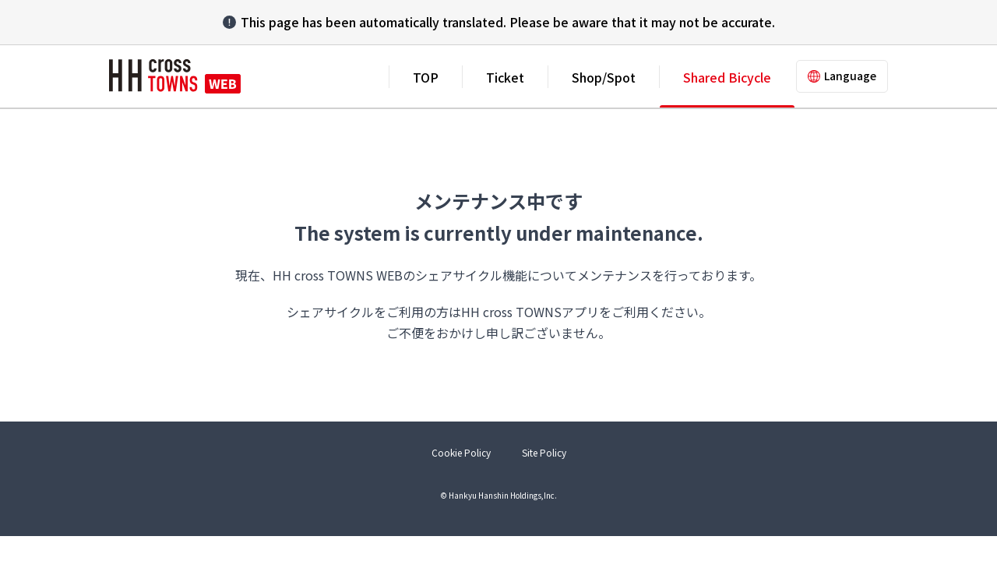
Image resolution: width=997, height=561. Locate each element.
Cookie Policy (461, 452)
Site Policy (544, 452)
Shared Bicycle (727, 77)
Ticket (505, 77)
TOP (426, 77)
